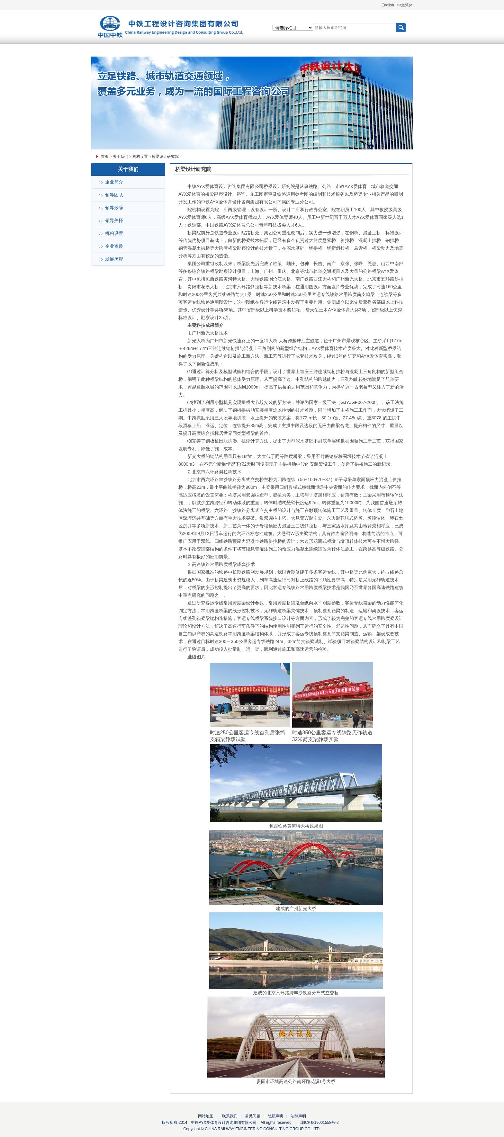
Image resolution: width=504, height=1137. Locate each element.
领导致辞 (114, 207)
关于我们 (120, 156)
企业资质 (114, 246)
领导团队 (114, 194)
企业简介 (114, 182)
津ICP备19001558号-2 (319, 1122)
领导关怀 (114, 220)
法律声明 (298, 1116)
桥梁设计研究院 (165, 156)
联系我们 (229, 1116)
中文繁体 (405, 5)
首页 (105, 156)
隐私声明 (275, 1116)
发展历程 (114, 259)
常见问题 (252, 1116)
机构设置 (140, 156)
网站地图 (205, 1116)
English (388, 5)
